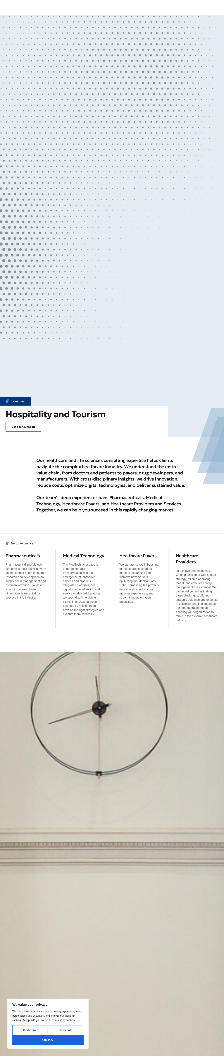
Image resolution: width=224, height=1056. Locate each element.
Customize (30, 1030)
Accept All (48, 1039)
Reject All (65, 1030)
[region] (48, 1024)
